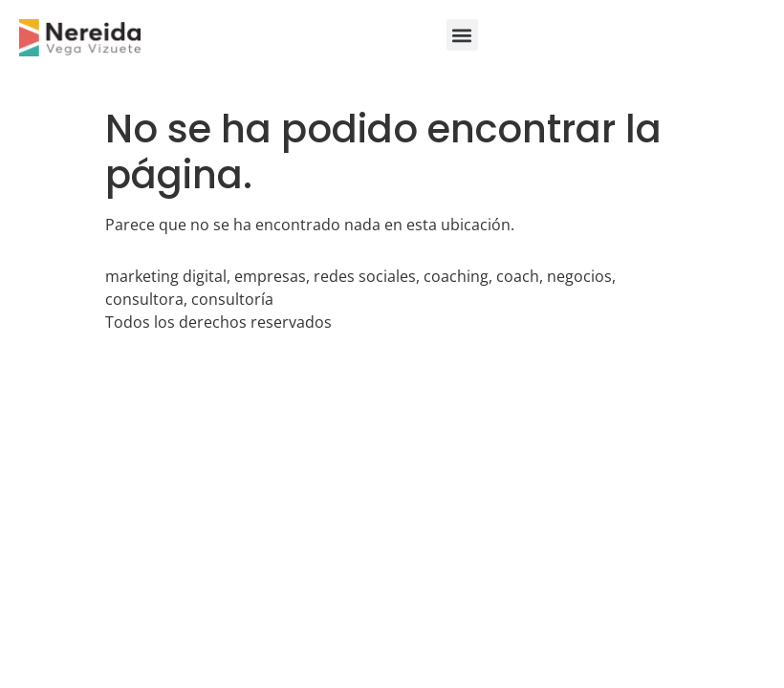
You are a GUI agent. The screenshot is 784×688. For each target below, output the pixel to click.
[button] (462, 35)
